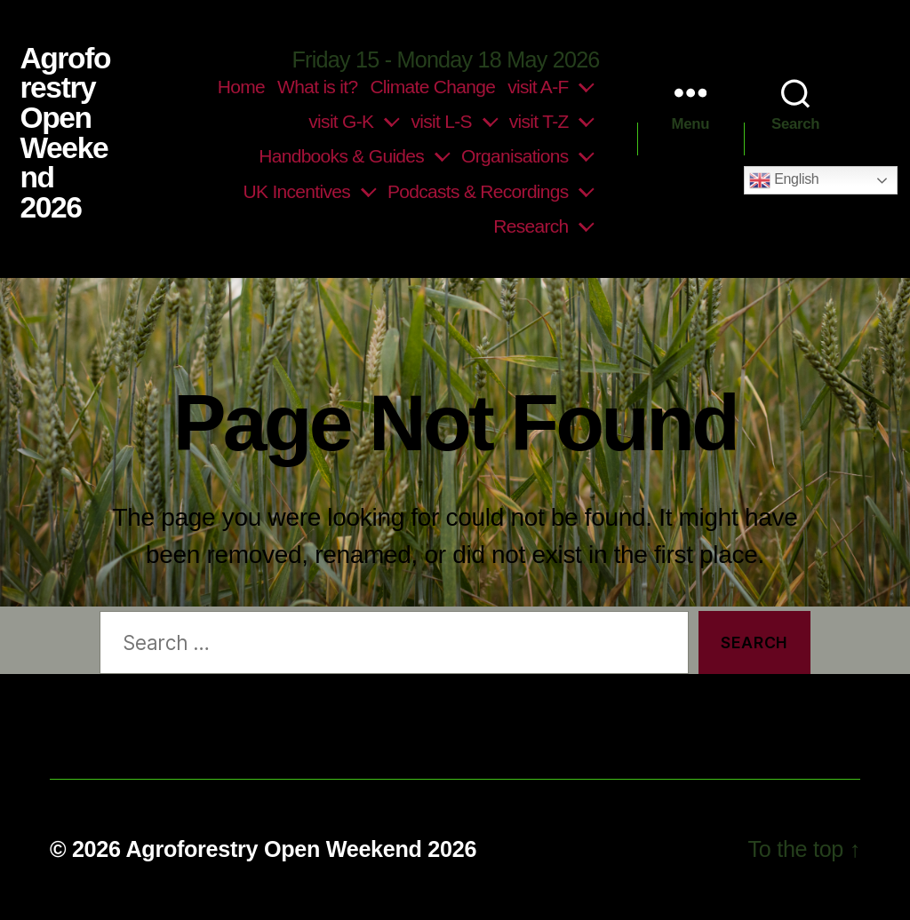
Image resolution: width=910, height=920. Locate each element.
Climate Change (432, 86)
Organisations (515, 156)
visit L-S (441, 121)
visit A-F (537, 86)
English (783, 180)
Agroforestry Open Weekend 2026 (65, 133)
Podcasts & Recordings (478, 191)
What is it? (317, 86)
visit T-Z (539, 121)
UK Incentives (296, 191)
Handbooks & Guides (341, 156)
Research (530, 226)
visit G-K (340, 121)
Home (241, 86)
